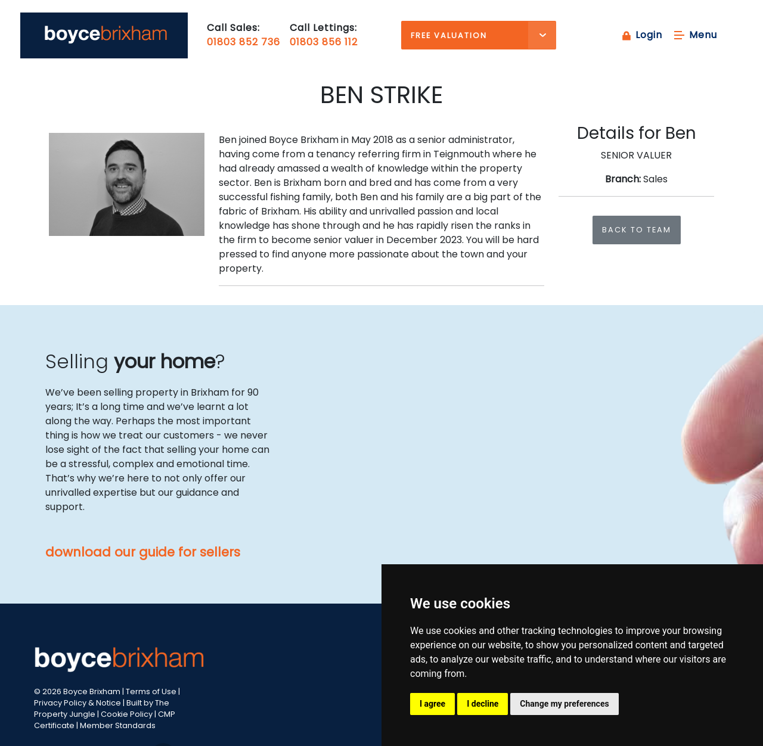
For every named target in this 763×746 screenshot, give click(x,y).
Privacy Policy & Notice (77, 703)
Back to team (636, 230)
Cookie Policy (127, 714)
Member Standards (118, 725)
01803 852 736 (243, 42)
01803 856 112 (324, 42)
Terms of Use (151, 691)
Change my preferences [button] (564, 703)
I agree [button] (432, 703)
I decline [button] (482, 703)
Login (641, 35)
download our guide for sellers (142, 552)
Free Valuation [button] (449, 35)
